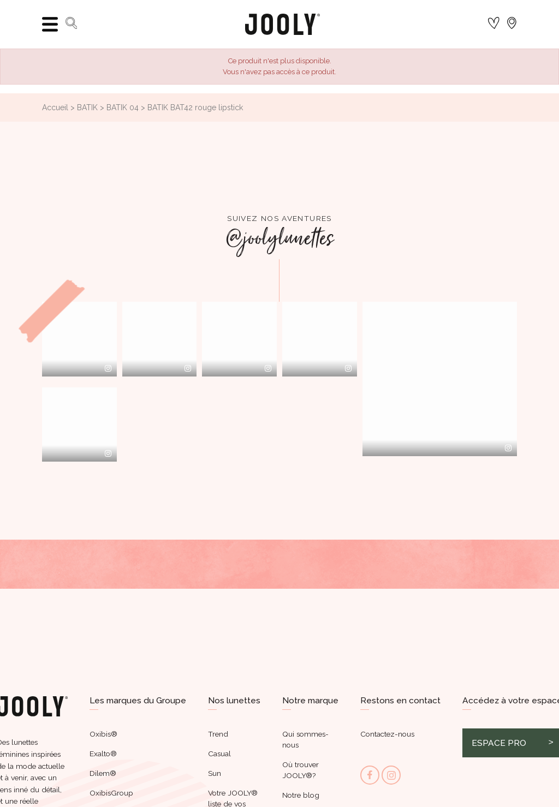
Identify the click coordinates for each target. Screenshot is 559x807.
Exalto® (103, 753)
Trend (218, 734)
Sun (214, 773)
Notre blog (300, 795)
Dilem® (103, 773)
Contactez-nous (387, 734)
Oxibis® (103, 734)
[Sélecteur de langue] (514, 24)
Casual (219, 753)
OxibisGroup (111, 792)
